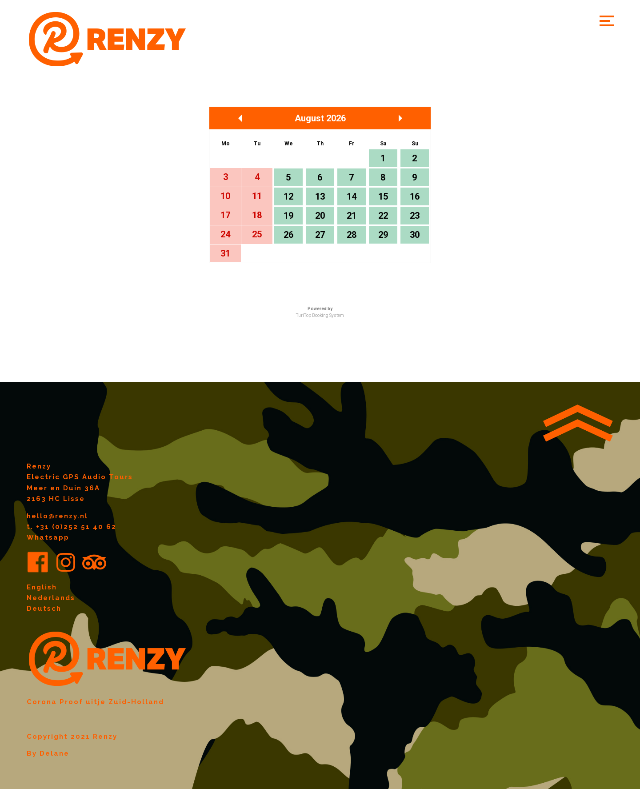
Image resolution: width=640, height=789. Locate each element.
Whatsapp (48, 537)
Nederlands (51, 598)
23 (415, 215)
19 (288, 215)
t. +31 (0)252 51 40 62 (71, 527)
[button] (606, 21)
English (42, 587)
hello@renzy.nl (57, 516)
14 (351, 196)
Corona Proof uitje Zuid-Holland (95, 702)
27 (320, 234)
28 (351, 234)
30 (415, 234)
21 (351, 215)
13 (320, 196)
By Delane (48, 753)
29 (383, 234)
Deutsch (44, 609)
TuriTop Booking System (320, 315)
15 (383, 196)
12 (288, 196)
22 (383, 215)
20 (320, 215)
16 (415, 196)
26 (288, 234)
